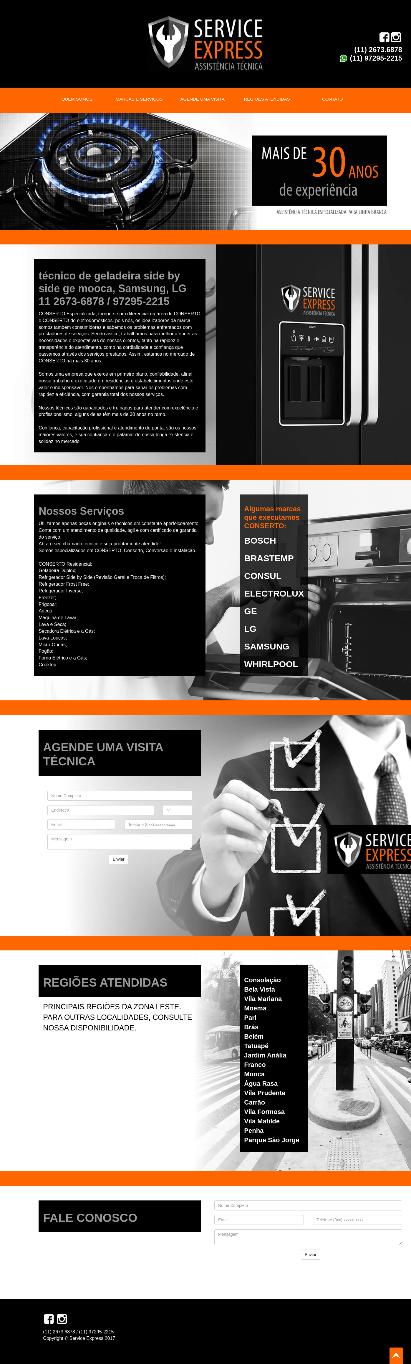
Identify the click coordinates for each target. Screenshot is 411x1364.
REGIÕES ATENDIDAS (267, 98)
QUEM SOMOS (77, 98)
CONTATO (332, 98)
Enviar (119, 859)
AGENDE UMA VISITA (202, 98)
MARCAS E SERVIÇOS (139, 98)
